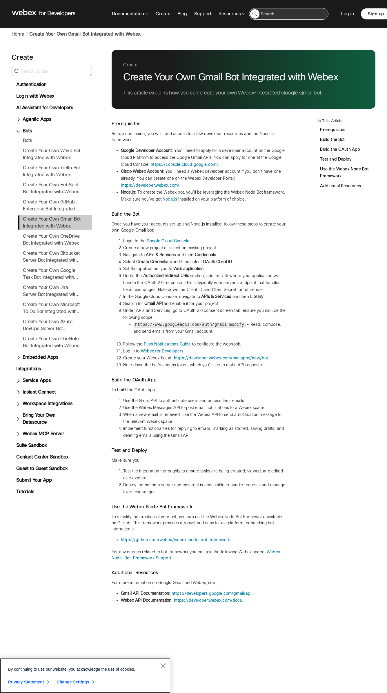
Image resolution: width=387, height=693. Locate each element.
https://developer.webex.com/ (150, 185)
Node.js (170, 199)
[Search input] (288, 14)
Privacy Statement (26, 682)
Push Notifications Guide (167, 344)
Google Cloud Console (168, 241)
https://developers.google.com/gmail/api (212, 593)
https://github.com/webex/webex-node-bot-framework (175, 539)
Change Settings (73, 682)
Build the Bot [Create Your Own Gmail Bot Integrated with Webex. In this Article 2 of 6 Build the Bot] (332, 139)
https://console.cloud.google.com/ (184, 164)
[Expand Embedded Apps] (18, 358)
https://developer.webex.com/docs (208, 600)
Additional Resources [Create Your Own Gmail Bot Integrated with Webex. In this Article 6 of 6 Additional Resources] (340, 185)
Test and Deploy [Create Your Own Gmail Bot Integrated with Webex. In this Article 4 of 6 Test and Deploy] (335, 159)
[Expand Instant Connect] (18, 392)
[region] (85, 675)
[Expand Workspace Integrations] (18, 404)
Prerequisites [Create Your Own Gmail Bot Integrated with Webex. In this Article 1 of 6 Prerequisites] (332, 129)
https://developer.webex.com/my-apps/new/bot (221, 358)
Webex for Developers (162, 351)
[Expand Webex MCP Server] (18, 434)
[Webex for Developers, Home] (44, 14)
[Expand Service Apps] (18, 381)
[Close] (163, 666)
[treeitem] (55, 222)
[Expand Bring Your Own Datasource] (18, 419)
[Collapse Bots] (18, 131)
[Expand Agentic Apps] (18, 120)
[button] (254, 14)
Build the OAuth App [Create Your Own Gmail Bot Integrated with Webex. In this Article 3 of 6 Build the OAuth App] (340, 149)
